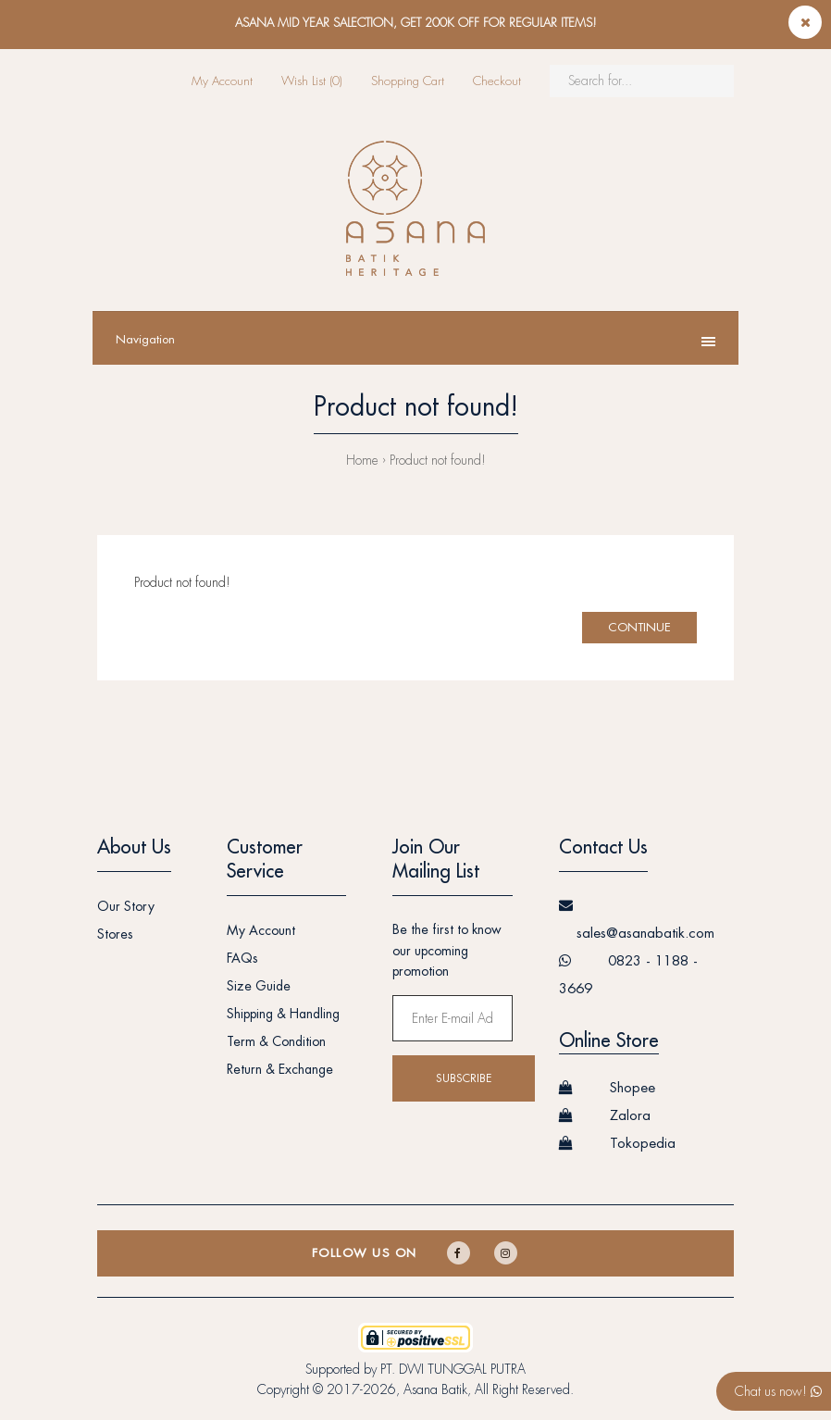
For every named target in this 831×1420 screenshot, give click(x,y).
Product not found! (438, 460)
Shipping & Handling (283, 1013)
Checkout (497, 81)
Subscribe (463, 1078)
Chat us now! (778, 1391)
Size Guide (259, 985)
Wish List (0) (311, 81)
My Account (222, 81)
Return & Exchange (280, 1069)
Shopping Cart (407, 81)
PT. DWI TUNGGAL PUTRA (453, 1369)
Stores (115, 934)
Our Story (126, 906)
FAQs (242, 958)
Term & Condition (276, 1041)
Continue (639, 627)
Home (362, 460)
